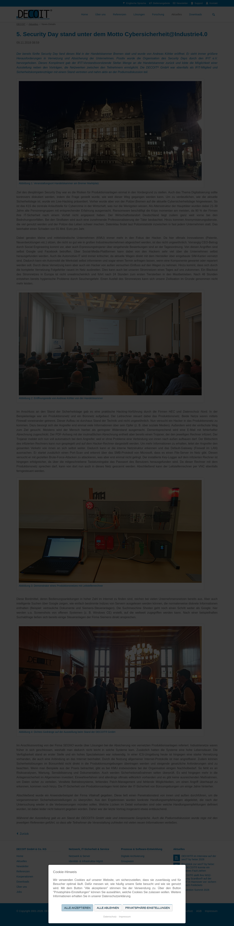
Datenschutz (109, 916)
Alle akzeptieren (77, 907)
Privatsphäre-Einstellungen (147, 907)
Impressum (125, 916)
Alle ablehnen (108, 907)
